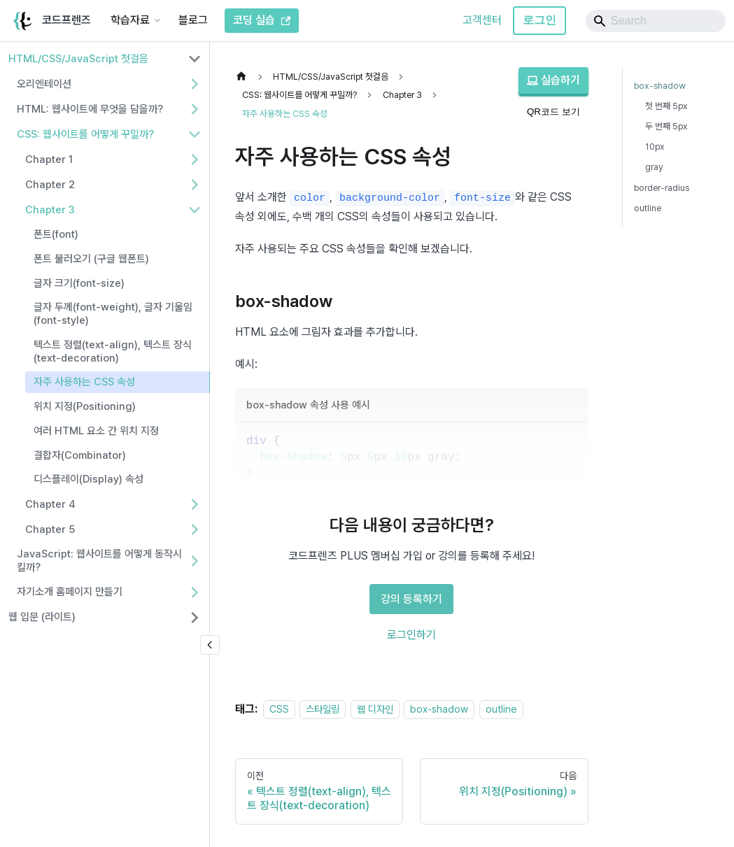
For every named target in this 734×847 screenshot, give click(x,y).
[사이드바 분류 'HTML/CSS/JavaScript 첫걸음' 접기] (194, 59)
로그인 (539, 20)
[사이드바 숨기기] (210, 645)
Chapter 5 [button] (50, 529)
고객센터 (482, 20)
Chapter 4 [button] (50, 504)
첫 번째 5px (666, 106)
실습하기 (553, 80)
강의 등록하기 (411, 599)
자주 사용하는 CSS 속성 (84, 382)
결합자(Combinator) (80, 455)
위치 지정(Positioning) (85, 406)
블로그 (193, 20)
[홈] (245, 76)
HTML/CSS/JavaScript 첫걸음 (78, 58)
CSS (279, 709)
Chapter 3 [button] (50, 210)
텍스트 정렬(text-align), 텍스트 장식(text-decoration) (113, 351)
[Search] (656, 21)
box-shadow (439, 709)
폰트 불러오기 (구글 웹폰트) (91, 258)
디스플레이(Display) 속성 (88, 479)
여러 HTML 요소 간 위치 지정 (96, 431)
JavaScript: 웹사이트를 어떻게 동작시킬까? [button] (99, 561)
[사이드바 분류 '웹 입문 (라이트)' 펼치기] (194, 617)
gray (654, 167)
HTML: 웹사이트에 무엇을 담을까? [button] (90, 109)
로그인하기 (411, 634)
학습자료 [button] (130, 20)
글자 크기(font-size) (79, 283)
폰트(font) (56, 234)
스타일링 (322, 709)
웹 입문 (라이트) (42, 617)
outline (501, 709)
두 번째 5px (666, 126)
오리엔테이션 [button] (44, 84)
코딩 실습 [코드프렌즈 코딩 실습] (261, 20)
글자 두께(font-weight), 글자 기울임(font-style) (113, 314)
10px (655, 146)
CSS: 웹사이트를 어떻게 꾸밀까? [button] (85, 134)
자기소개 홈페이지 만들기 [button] (69, 591)
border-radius (661, 188)
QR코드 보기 (553, 111)
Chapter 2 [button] (50, 184)
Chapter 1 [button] (49, 159)
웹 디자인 (375, 709)
